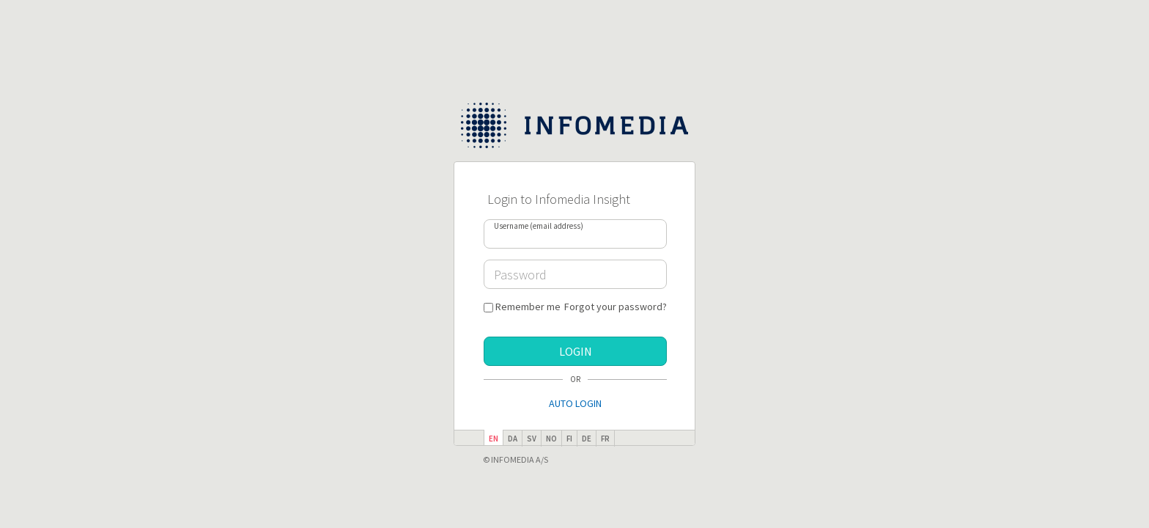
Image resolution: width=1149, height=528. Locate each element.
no (551, 438)
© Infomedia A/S (515, 459)
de (586, 438)
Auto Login (575, 403)
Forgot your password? (615, 306)
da (512, 438)
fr (605, 438)
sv (531, 438)
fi (569, 438)
